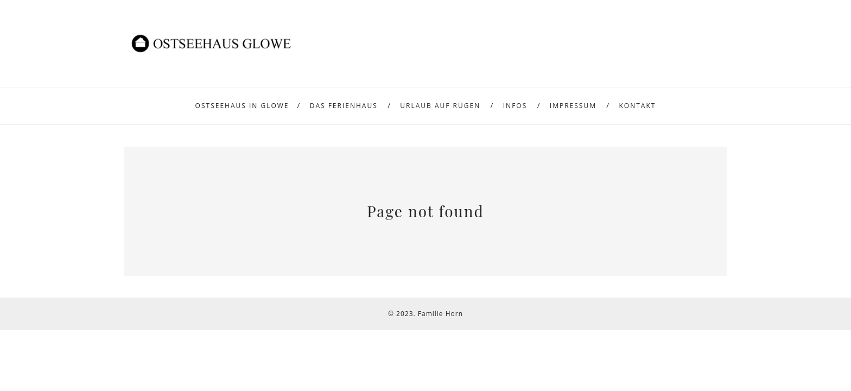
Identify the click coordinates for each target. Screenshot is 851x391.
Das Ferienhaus (344, 105)
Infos (515, 105)
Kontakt (637, 105)
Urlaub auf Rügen (440, 105)
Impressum (573, 105)
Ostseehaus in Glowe (242, 105)
